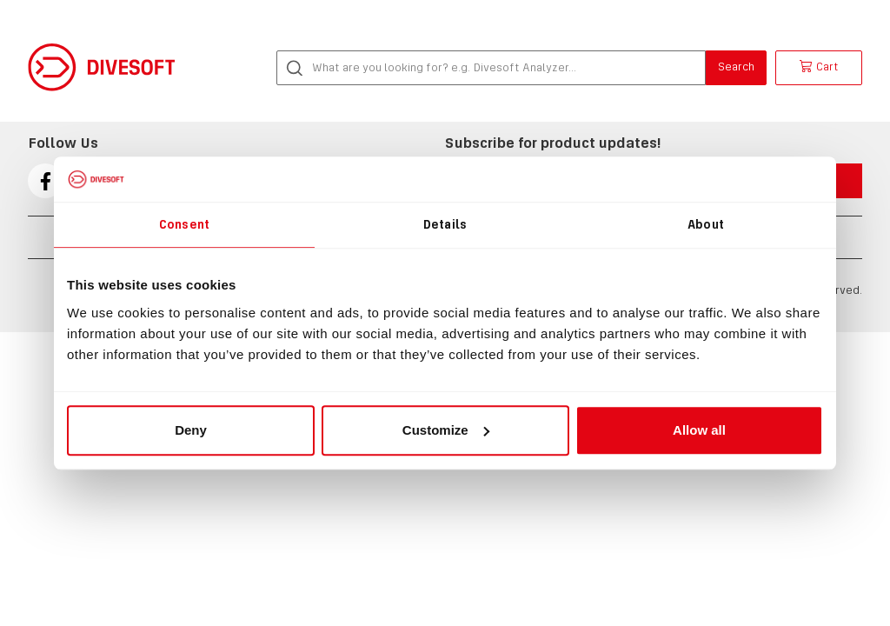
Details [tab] (445, 224)
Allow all (699, 430)
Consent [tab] (184, 224)
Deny (191, 430)
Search (736, 66)
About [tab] (705, 224)
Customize (445, 430)
